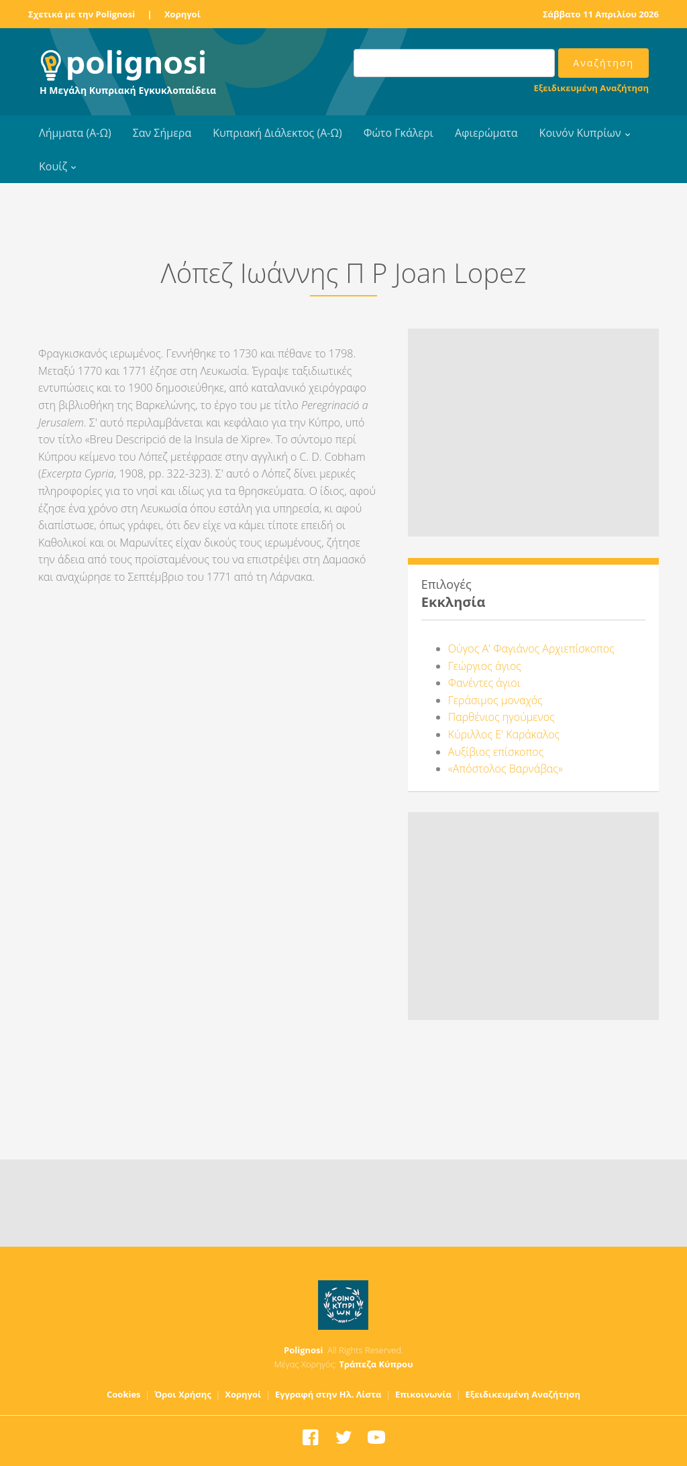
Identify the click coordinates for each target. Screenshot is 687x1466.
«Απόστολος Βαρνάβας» (505, 768)
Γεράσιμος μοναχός (495, 700)
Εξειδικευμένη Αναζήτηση (591, 88)
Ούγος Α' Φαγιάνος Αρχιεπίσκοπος (531, 648)
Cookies (124, 1394)
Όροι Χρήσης (182, 1394)
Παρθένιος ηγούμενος (501, 717)
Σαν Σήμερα (162, 132)
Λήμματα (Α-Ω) (75, 132)
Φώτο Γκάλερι (398, 132)
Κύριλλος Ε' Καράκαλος (504, 734)
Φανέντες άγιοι (484, 682)
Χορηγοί (182, 14)
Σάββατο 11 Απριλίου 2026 (601, 14)
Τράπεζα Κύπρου (376, 1364)
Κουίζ (53, 166)
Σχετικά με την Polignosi (81, 14)
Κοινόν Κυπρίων (580, 132)
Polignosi (303, 1350)
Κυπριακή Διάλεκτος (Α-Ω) (277, 132)
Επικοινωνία (423, 1394)
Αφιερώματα (486, 132)
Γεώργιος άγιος (484, 666)
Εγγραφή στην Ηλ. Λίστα (328, 1394)
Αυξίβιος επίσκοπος (495, 751)
